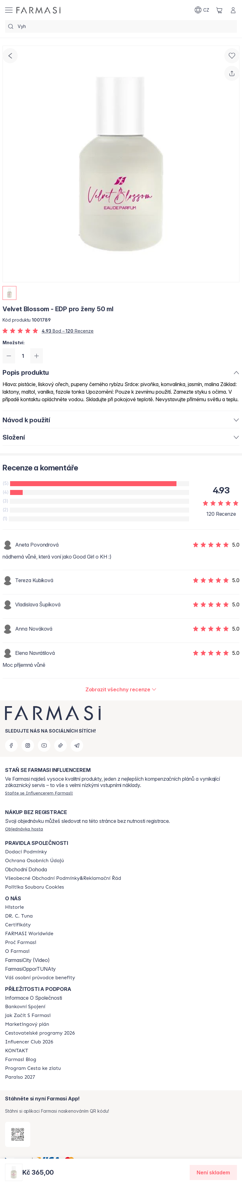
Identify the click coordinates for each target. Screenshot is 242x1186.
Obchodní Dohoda (26, 869)
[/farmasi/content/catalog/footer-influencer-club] (29, 1042)
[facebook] (11, 745)
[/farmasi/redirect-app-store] (17, 1134)
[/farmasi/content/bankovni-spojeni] (25, 1006)
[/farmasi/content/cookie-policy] (34, 887)
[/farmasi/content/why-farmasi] (20, 942)
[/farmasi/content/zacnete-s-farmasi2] (28, 1015)
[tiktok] (60, 745)
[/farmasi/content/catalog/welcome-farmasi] (40, 978)
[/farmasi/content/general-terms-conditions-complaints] (63, 878)
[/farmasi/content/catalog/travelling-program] (40, 1033)
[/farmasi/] (38, 10)
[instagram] (27, 745)
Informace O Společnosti (33, 998)
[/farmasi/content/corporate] (29, 933)
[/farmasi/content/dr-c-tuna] (19, 916)
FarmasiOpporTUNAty (30, 969)
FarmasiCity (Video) (27, 960)
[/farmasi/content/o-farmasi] (17, 951)
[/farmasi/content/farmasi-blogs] (20, 1059)
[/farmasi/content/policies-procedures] (34, 860)
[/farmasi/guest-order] (24, 828)
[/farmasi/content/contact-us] (16, 1051)
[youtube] (44, 745)
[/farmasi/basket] (219, 10)
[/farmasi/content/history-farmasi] (14, 907)
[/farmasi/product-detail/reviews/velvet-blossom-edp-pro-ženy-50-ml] (121, 689)
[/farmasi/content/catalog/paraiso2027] (20, 1077)
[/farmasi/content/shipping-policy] (26, 852)
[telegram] (77, 745)
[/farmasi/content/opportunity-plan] (27, 1024)
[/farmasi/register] (39, 793)
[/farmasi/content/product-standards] (18, 925)
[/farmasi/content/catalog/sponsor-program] (33, 1068)
